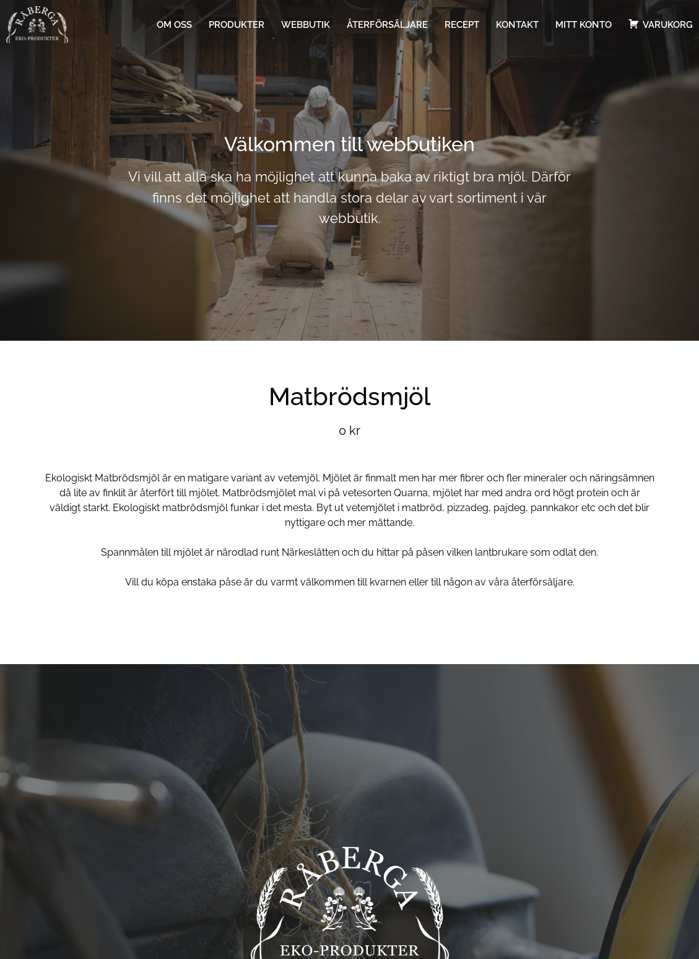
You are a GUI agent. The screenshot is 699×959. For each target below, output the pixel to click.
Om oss (174, 24)
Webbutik (305, 24)
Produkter (236, 24)
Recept (462, 24)
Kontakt (517, 24)
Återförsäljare (387, 24)
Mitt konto (583, 24)
